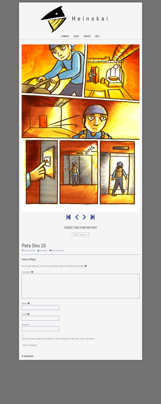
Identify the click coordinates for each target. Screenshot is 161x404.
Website (25, 324)
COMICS (65, 36)
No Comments (58, 250)
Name (26, 303)
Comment (28, 272)
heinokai (43, 250)
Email (26, 314)
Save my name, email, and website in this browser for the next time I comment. (58, 338)
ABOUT (87, 36)
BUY (97, 36)
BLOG (76, 36)
